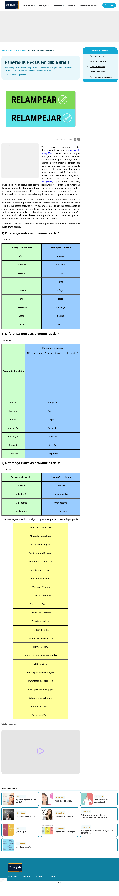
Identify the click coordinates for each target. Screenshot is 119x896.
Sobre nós (12, 876)
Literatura (58, 5)
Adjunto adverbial (96, 66)
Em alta (72, 5)
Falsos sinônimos (96, 72)
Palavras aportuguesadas (99, 77)
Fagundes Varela (95, 56)
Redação (44, 5)
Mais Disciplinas (88, 5)
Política (26, 876)
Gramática (29, 5)
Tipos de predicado (96, 61)
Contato (52, 876)
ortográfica (46, 181)
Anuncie (39, 876)
